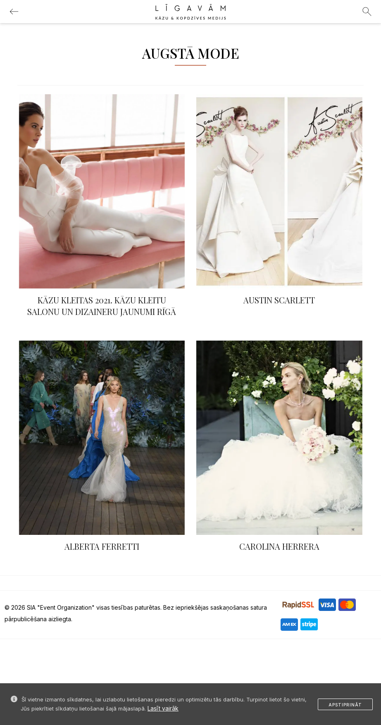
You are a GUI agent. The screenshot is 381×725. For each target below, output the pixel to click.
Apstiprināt (345, 704)
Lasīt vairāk (163, 708)
